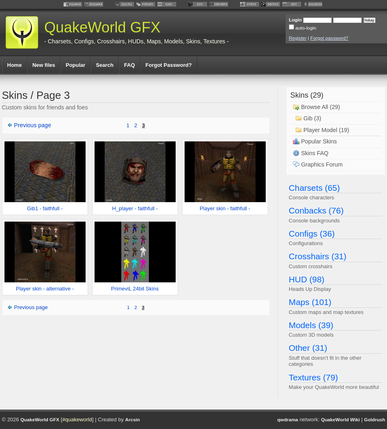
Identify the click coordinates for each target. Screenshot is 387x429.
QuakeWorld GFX (102, 27)
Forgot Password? (169, 65)
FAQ (129, 65)
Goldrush (374, 419)
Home (14, 65)
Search (104, 65)
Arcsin (132, 419)
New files (43, 65)
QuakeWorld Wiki (340, 419)
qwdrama (287, 419)
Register (298, 38)
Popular (75, 65)
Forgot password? (329, 38)
